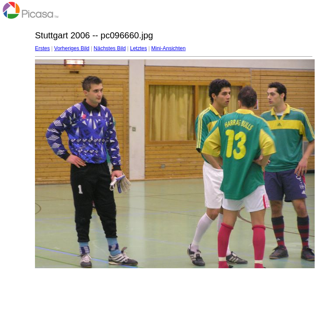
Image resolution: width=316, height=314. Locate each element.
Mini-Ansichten (168, 48)
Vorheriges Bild (72, 48)
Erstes (42, 48)
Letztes (138, 48)
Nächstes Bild (109, 48)
